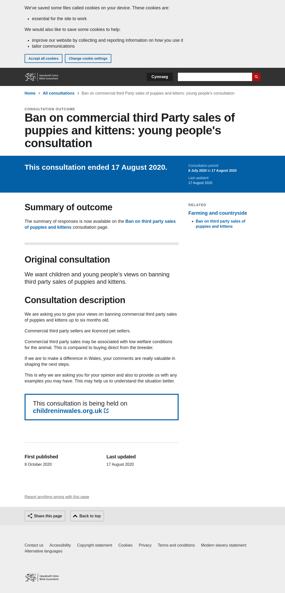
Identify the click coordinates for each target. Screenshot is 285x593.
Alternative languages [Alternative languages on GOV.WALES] (43, 551)
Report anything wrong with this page (57, 497)
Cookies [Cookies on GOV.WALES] (125, 545)
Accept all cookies (43, 58)
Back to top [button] (90, 516)
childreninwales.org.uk (67, 410)
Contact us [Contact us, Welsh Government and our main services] (34, 545)
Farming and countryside (217, 213)
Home (30, 93)
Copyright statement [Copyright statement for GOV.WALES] (94, 545)
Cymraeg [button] (160, 77)
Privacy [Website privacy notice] (145, 545)
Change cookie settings (88, 58)
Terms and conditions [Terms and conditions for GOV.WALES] (176, 545)
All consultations (58, 93)
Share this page (48, 516)
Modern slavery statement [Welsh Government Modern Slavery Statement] (223, 545)
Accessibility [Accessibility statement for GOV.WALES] (60, 545)
